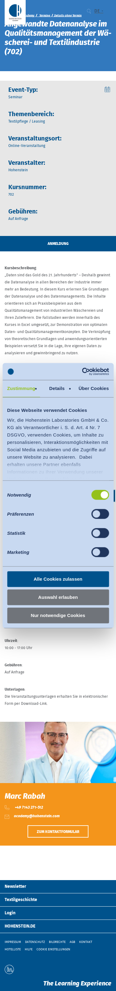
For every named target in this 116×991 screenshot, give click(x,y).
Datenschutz (35, 942)
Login (10, 913)
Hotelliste (13, 949)
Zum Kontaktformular (58, 832)
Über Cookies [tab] (94, 388)
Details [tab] (57, 388)
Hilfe (28, 949)
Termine (44, 15)
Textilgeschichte (21, 900)
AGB (72, 942)
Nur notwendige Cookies (58, 615)
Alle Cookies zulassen (58, 579)
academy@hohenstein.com (37, 816)
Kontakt (85, 942)
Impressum (13, 942)
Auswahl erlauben (58, 597)
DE (97, 11)
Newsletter (15, 886)
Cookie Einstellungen (53, 949)
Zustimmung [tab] (21, 388)
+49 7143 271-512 (28, 807)
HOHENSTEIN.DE (20, 926)
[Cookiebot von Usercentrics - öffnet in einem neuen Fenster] (82, 372)
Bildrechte (57, 942)
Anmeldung (58, 244)
